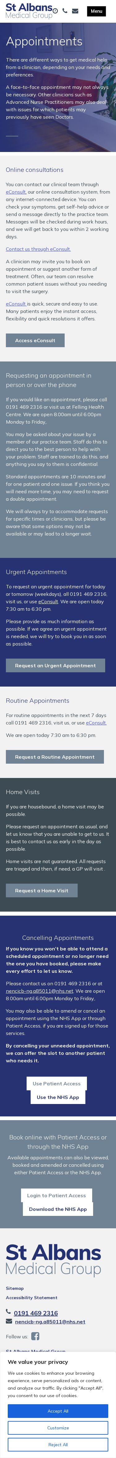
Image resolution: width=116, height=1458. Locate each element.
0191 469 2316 (36, 1329)
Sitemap (15, 1305)
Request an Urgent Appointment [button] (55, 671)
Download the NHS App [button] (58, 1225)
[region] (58, 1405)
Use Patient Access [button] (57, 1094)
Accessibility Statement (32, 1314)
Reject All (58, 1444)
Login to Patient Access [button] (56, 1212)
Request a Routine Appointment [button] (55, 762)
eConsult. (96, 728)
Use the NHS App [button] (58, 1108)
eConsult (16, 197)
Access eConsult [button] (35, 346)
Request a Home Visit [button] (41, 896)
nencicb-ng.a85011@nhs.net (39, 1002)
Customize (58, 1428)
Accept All (58, 1411)
